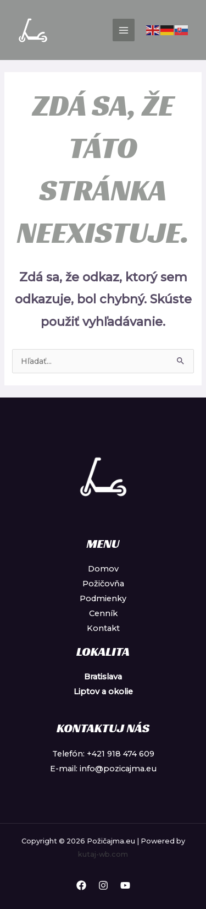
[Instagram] (103, 885)
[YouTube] (125, 885)
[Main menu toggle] (124, 30)
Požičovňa (103, 584)
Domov (103, 569)
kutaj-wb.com (103, 854)
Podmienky (103, 598)
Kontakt (103, 628)
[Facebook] (81, 885)
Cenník (103, 613)
